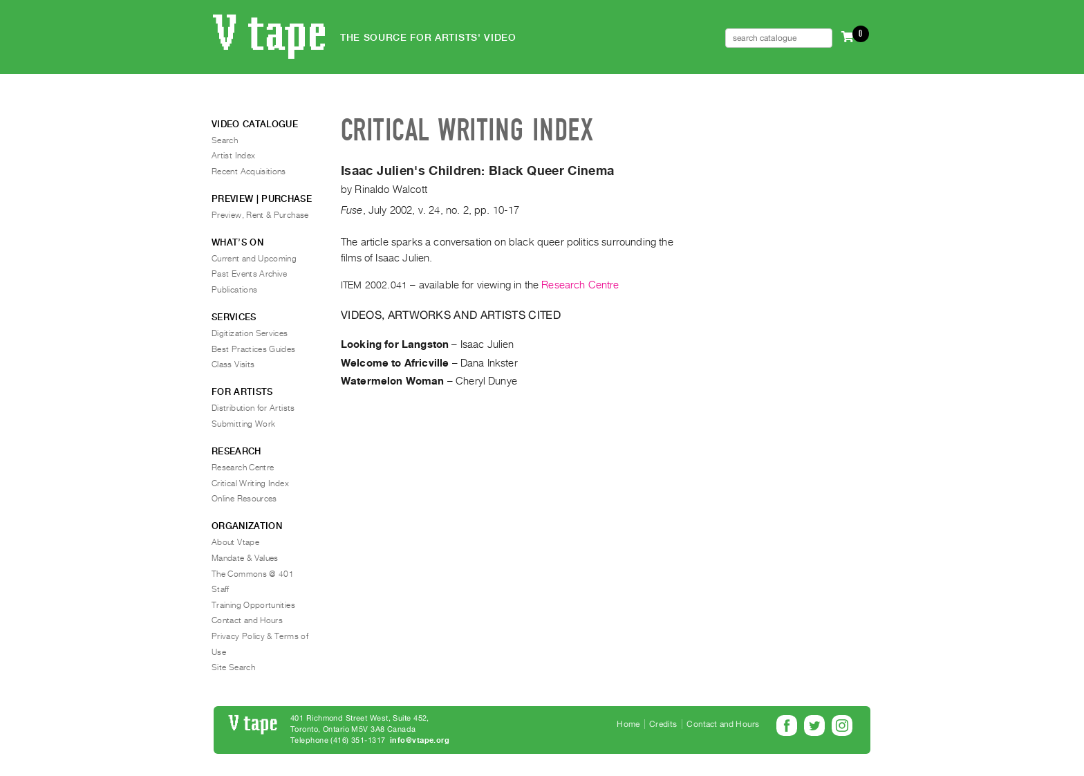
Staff (221, 589)
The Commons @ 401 (253, 574)
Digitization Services (250, 333)
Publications (234, 290)
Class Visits (233, 364)
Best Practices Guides (254, 349)
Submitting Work (243, 424)
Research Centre (580, 284)
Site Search (233, 667)
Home (628, 724)
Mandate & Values (245, 558)
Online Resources (244, 499)
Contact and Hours (247, 620)
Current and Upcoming (254, 259)
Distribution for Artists (253, 408)
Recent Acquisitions (249, 171)
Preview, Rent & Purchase (260, 215)
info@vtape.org (419, 740)
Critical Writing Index (250, 483)
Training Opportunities (253, 605)
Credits (663, 724)
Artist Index (233, 155)
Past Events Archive (250, 274)
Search (225, 140)
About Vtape (235, 542)
